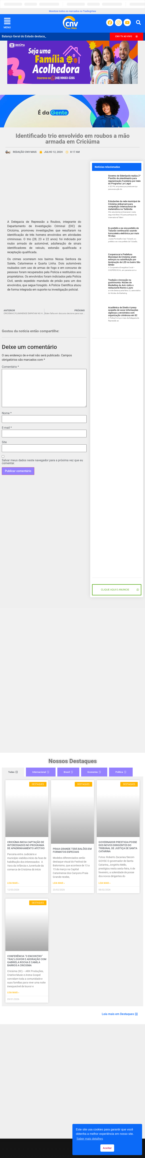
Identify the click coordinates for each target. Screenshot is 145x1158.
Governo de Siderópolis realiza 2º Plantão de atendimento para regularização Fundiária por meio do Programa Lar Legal (124, 180)
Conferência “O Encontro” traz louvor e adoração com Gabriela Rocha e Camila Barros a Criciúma (26, 961)
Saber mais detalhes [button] (89, 1138)
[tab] (13, 772)
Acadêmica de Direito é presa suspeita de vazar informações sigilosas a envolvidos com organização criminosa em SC (123, 311)
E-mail (7, 427)
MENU (7, 27)
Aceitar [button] (107, 1148)
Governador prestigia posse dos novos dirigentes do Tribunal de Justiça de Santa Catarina (118, 847)
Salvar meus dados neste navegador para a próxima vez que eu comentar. (42, 462)
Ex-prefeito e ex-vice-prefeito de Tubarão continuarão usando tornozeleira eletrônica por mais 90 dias (123, 232)
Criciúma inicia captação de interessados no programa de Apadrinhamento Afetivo (26, 845)
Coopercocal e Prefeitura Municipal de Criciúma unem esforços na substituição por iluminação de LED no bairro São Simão (124, 259)
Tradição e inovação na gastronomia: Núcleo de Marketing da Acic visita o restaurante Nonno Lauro (121, 284)
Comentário (10, 366)
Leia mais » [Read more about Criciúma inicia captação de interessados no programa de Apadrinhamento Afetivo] (13, 883)
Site (4, 442)
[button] (138, 23)
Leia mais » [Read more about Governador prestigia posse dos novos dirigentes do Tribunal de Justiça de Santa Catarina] (105, 883)
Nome (7, 413)
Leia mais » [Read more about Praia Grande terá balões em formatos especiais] (59, 883)
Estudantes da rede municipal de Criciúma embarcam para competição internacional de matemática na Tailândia (124, 205)
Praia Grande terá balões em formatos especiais (72, 850)
